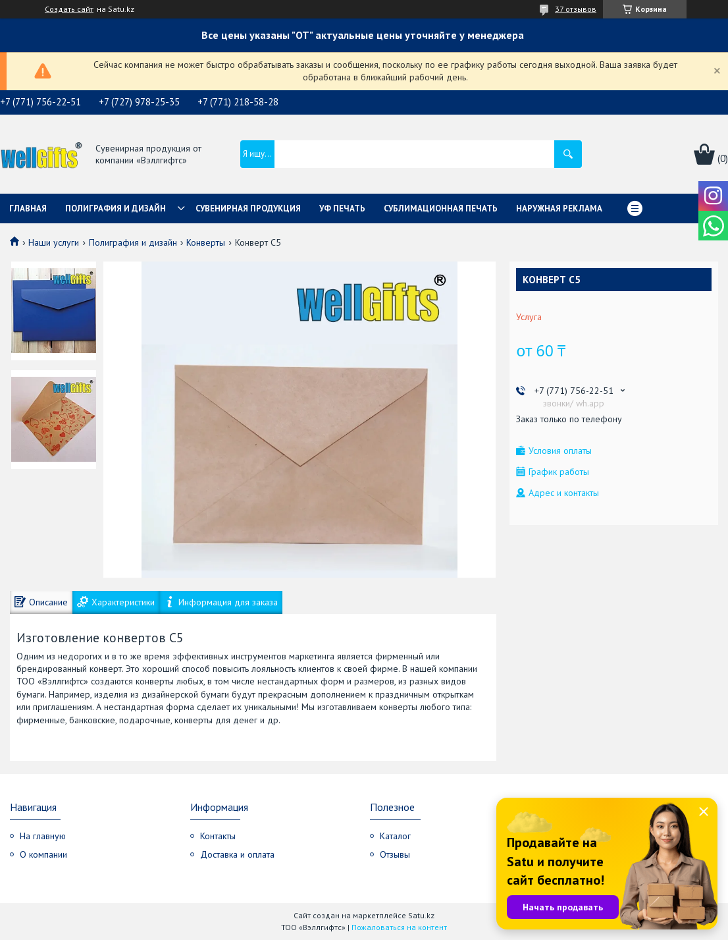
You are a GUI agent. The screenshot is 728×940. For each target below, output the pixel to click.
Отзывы (395, 854)
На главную (43, 836)
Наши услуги (53, 242)
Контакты (218, 836)
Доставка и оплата (237, 854)
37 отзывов (575, 9)
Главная (28, 208)
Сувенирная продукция (248, 208)
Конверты (205, 242)
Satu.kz (421, 915)
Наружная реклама (559, 208)
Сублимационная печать (441, 208)
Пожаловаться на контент (399, 927)
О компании (43, 854)
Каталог (395, 836)
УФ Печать (342, 208)
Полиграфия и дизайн (115, 208)
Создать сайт (69, 9)
